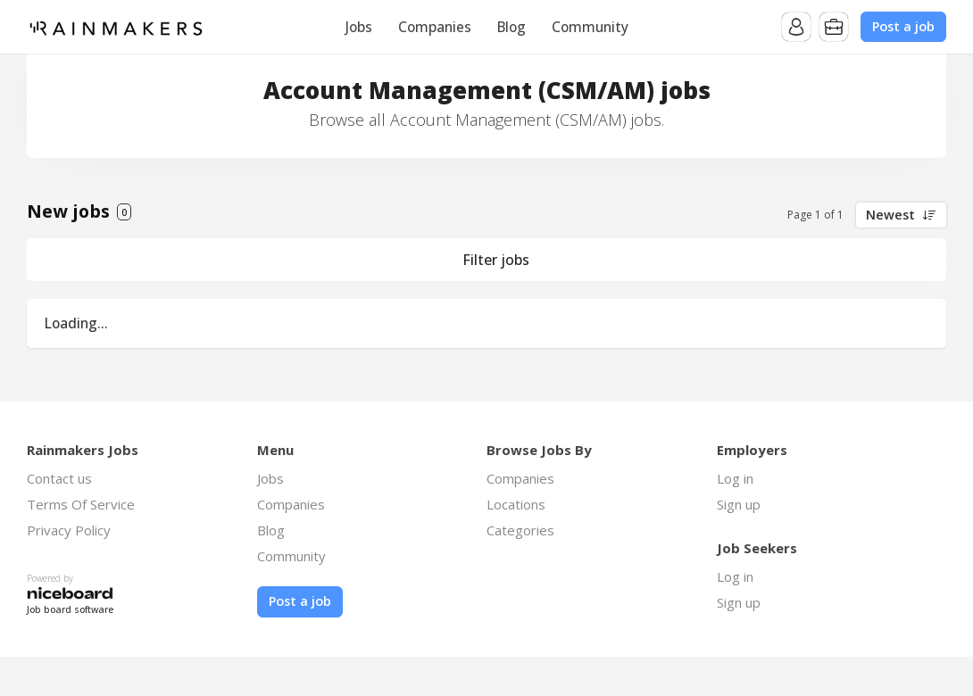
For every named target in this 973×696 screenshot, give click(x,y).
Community (590, 27)
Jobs (358, 27)
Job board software (70, 610)
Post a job (903, 26)
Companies (434, 27)
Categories (520, 530)
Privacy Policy (69, 530)
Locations (515, 504)
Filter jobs (495, 259)
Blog (511, 27)
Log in (735, 478)
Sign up (739, 504)
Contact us (59, 478)
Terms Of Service (81, 504)
